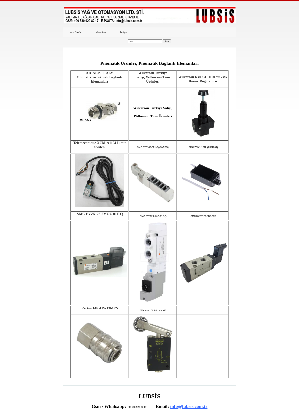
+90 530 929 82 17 (136, 407)
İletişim (123, 32)
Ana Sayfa (75, 32)
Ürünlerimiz (100, 32)
